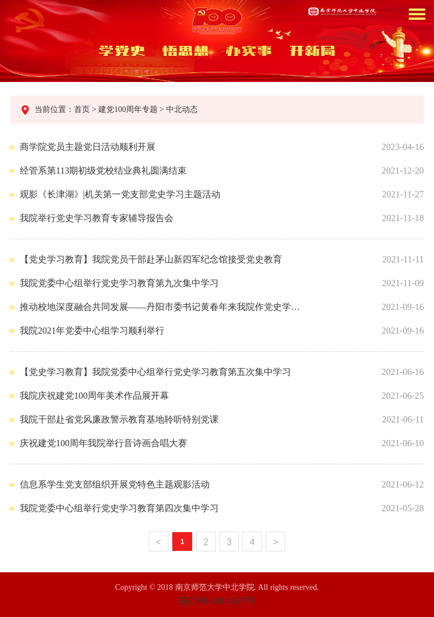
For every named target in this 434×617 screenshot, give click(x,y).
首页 (83, 109)
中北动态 (181, 109)
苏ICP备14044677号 (217, 601)
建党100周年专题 (127, 109)
